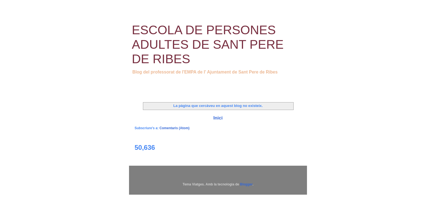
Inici (218, 118)
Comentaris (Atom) (175, 128)
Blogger (246, 184)
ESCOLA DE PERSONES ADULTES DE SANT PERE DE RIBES (208, 44)
